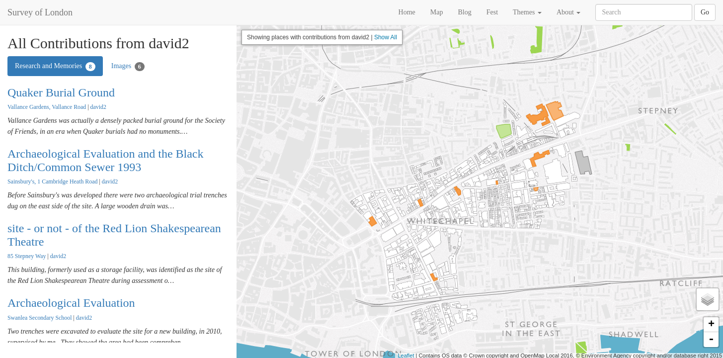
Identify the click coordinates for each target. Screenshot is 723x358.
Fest (492, 12)
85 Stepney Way (26, 256)
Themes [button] (527, 12)
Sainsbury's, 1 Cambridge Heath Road (52, 181)
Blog (464, 12)
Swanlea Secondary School (39, 317)
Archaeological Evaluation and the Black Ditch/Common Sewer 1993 (105, 160)
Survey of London (40, 12)
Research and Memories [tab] (55, 66)
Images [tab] (128, 66)
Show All (385, 37)
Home (407, 12)
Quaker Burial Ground (61, 92)
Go (705, 12)
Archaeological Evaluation (71, 302)
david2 (98, 106)
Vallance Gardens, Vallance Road (46, 106)
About (569, 12)
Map (436, 12)
